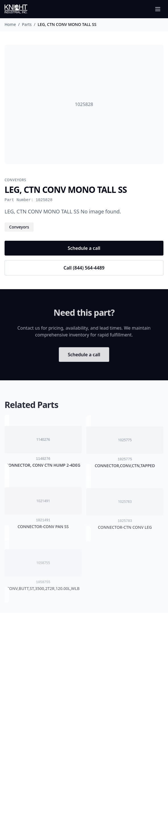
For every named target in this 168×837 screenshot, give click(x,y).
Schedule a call (84, 248)
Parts (27, 24)
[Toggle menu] (157, 9)
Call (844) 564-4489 (84, 268)
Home (10, 24)
